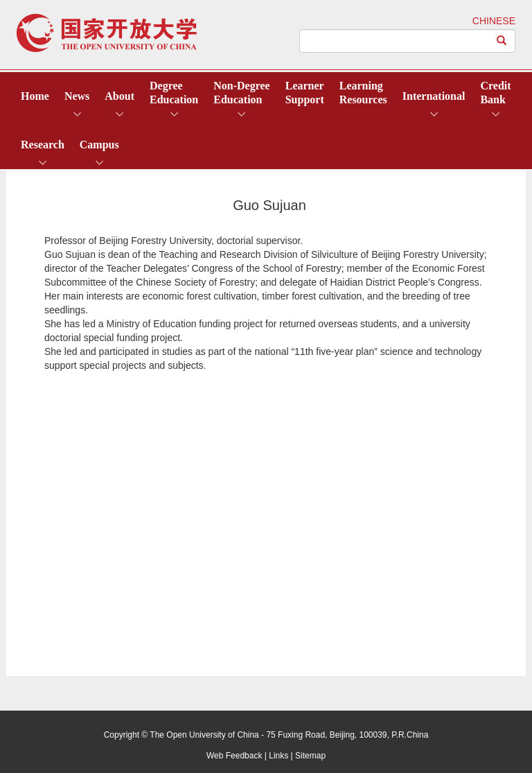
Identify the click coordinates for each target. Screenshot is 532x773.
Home (35, 96)
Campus (99, 144)
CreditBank (495, 92)
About (119, 96)
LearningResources (363, 92)
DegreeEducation (174, 92)
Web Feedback (234, 756)
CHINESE (493, 20)
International (434, 96)
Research (42, 144)
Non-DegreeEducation (241, 92)
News (76, 96)
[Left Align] (501, 41)
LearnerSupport (304, 92)
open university (107, 33)
